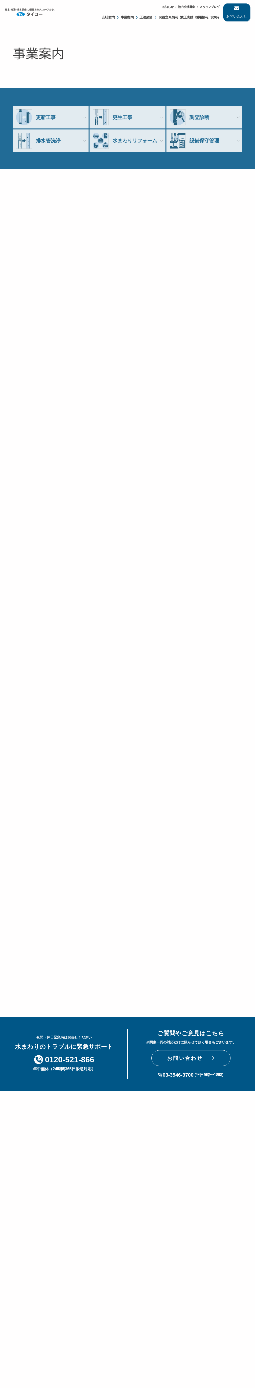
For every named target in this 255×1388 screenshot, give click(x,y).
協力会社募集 (186, 7)
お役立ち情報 (168, 17)
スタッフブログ (209, 7)
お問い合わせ (236, 16)
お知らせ (168, 7)
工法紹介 (146, 17)
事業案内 (127, 17)
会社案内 (108, 17)
